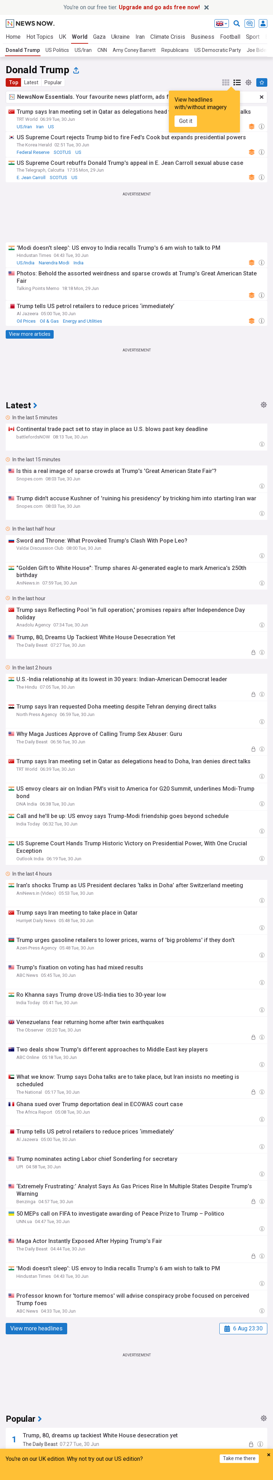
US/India (25, 262)
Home (13, 36)
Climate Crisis (167, 36)
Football (230, 36)
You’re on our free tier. (132, 7)
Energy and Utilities (82, 321)
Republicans (175, 50)
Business (202, 36)
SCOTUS (62, 152)
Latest (31, 82)
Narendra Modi (54, 262)
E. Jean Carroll (31, 177)
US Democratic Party (217, 50)
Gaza (99, 36)
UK (62, 36)
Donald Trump (23, 50)
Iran (140, 36)
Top (13, 82)
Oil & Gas (49, 321)
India (79, 262)
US (51, 126)
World (79, 36)
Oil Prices (26, 321)
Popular (53, 82)
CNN (102, 50)
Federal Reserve (33, 152)
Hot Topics (39, 36)
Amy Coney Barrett (134, 50)
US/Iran (83, 50)
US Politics (57, 50)
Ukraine (120, 36)
